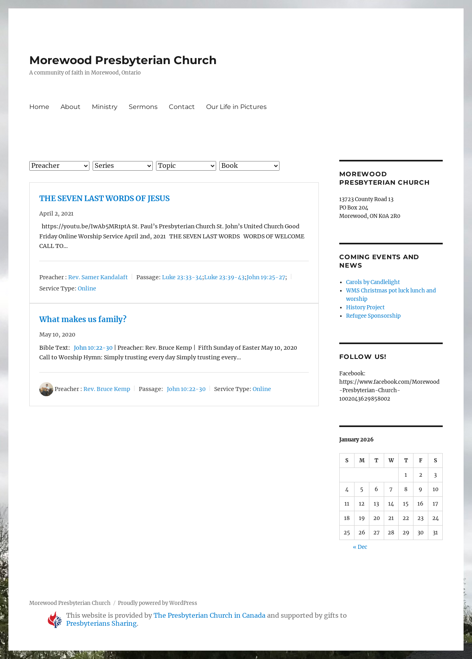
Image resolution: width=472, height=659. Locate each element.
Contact (182, 107)
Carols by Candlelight (373, 282)
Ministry (104, 107)
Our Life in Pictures (236, 107)
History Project (365, 307)
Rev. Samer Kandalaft (98, 277)
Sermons (143, 107)
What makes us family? (82, 319)
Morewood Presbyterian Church (123, 60)
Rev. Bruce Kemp (106, 389)
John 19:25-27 (266, 277)
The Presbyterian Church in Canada (209, 615)
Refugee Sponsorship (373, 315)
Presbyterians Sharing (101, 623)
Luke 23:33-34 (182, 277)
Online (87, 288)
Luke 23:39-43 (224, 277)
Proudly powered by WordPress (157, 603)
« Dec (360, 547)
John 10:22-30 (93, 347)
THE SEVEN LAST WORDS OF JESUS (104, 198)
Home (39, 107)
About (71, 107)
